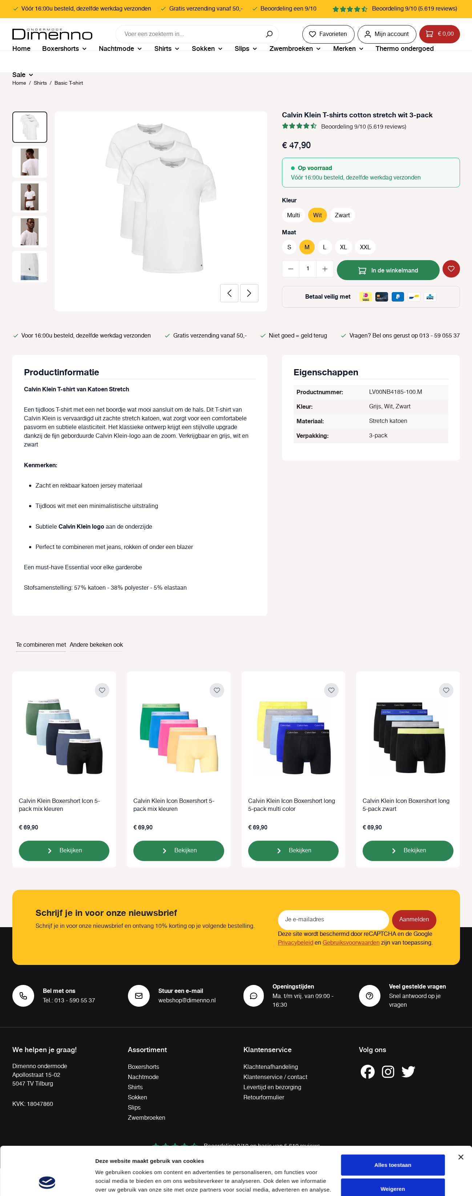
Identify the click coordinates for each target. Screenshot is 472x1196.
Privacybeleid (295, 942)
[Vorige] (229, 293)
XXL (365, 247)
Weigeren (392, 1143)
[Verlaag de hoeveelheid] (291, 269)
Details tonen (112, 1182)
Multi (293, 215)
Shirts (135, 1087)
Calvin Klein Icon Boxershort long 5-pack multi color (291, 805)
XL (343, 247)
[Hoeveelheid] (307, 269)
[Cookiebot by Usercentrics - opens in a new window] (47, 1181)
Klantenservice (267, 1049)
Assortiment (147, 1049)
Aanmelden (414, 919)
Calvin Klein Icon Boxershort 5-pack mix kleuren (173, 805)
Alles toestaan (392, 1119)
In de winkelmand (388, 269)
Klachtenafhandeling (270, 1067)
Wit (317, 215)
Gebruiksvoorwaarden (351, 942)
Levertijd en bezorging (272, 1087)
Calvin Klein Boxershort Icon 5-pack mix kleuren (59, 805)
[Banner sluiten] (460, 1111)
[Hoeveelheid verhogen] (325, 269)
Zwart (342, 215)
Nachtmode (143, 1077)
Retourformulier (263, 1097)
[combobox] (188, 34)
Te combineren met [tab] (41, 645)
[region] (140, 211)
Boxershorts (143, 1067)
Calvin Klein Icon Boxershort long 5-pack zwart (406, 805)
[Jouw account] (387, 34)
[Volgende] (249, 293)
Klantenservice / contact (275, 1077)
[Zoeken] (270, 34)
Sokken (137, 1097)
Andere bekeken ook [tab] (96, 645)
